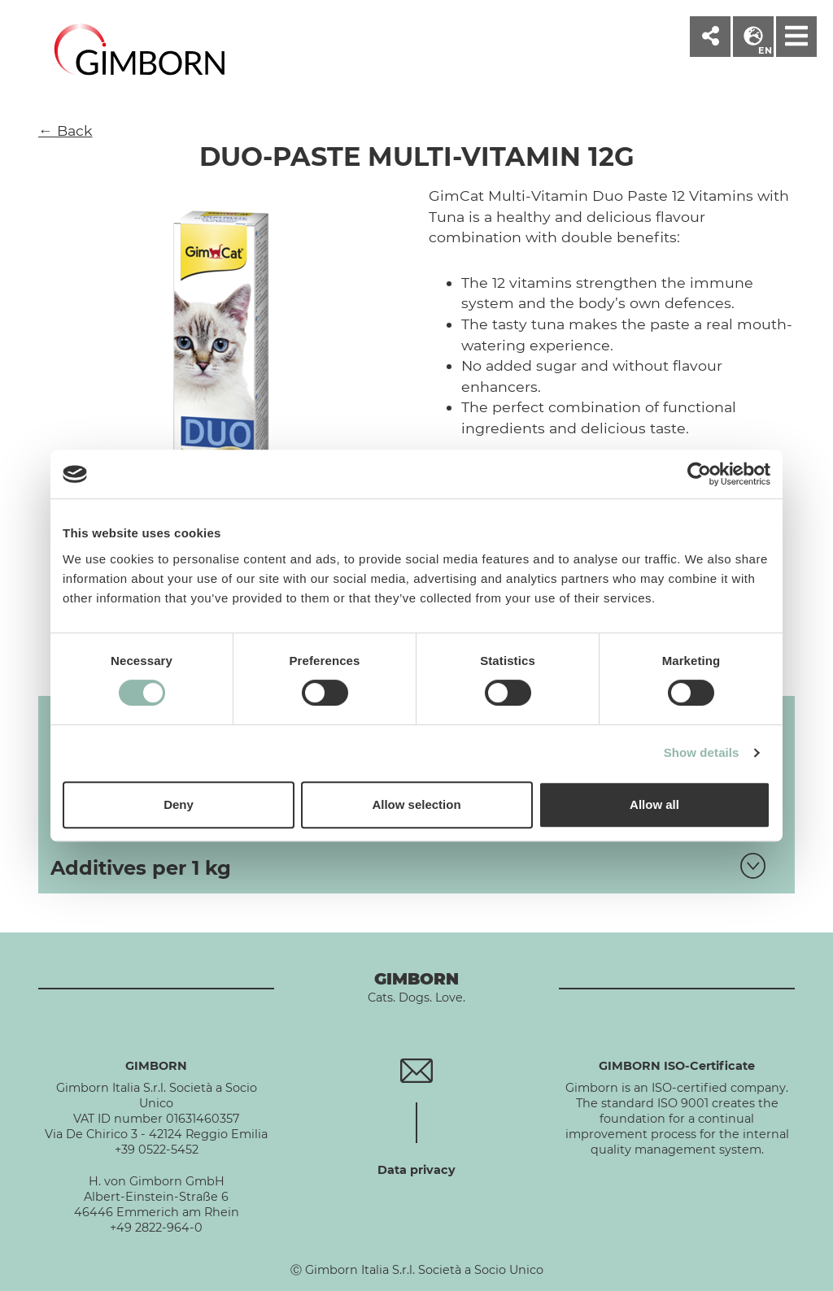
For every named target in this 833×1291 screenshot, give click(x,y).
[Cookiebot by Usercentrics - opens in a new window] (699, 474)
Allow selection (416, 804)
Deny (179, 804)
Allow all (654, 804)
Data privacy (416, 1170)
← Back (65, 130)
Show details (701, 752)
